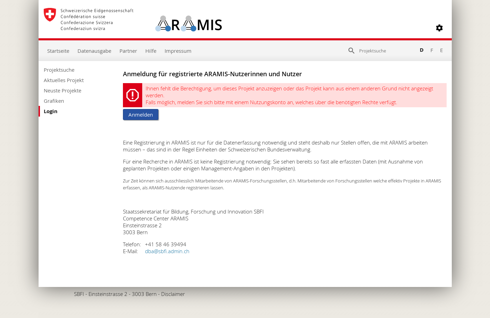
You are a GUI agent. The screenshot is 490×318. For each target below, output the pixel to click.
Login (51, 111)
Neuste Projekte (62, 90)
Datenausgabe (94, 50)
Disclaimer (173, 293)
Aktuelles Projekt (64, 80)
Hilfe (150, 50)
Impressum (178, 50)
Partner (128, 50)
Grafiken (54, 100)
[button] (439, 28)
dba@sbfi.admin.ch (167, 251)
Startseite (58, 50)
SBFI (79, 293)
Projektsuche (59, 69)
